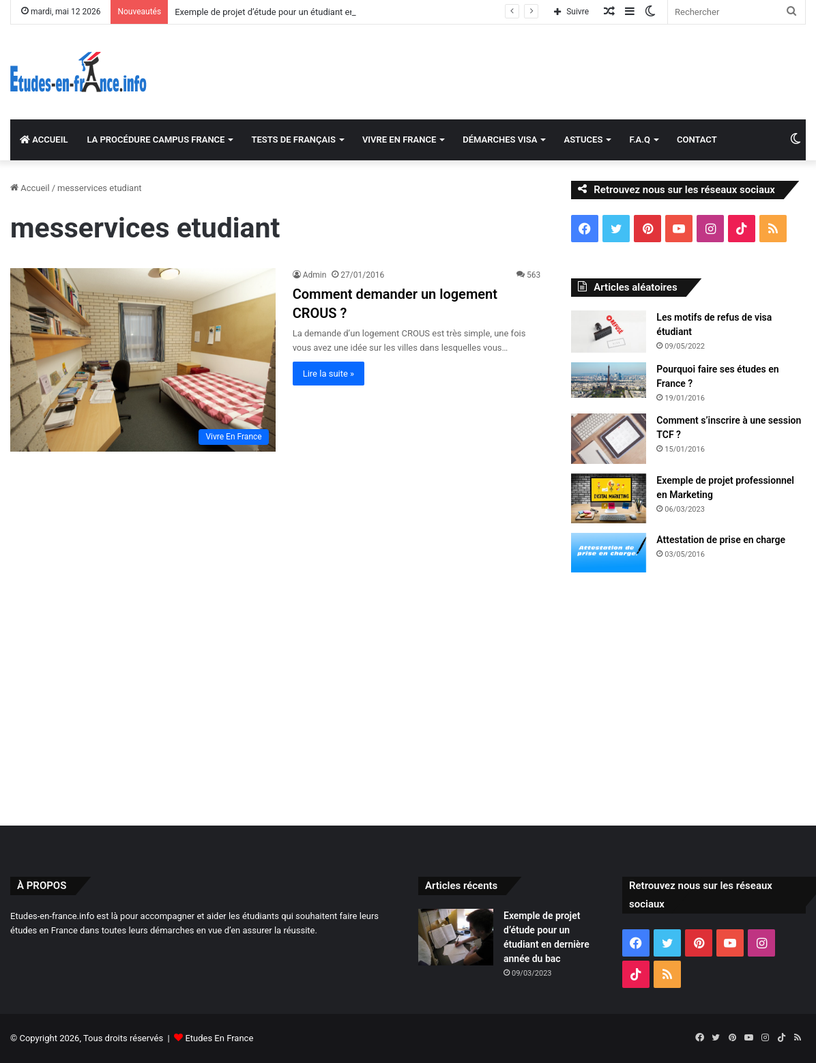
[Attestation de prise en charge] (608, 552)
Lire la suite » (329, 373)
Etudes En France (219, 1038)
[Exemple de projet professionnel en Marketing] (608, 499)
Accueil (30, 188)
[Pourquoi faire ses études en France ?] (608, 380)
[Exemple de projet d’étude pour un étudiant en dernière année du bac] (455, 937)
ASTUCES (583, 139)
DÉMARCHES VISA (500, 139)
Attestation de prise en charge (720, 539)
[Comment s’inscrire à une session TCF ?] (608, 438)
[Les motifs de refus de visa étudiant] (608, 331)
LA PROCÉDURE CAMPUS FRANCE (155, 139)
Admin (315, 275)
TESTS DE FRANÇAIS (293, 139)
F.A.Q (639, 139)
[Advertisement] (408, 695)
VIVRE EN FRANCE (399, 139)
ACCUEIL (44, 139)
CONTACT (697, 139)
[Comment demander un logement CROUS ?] (143, 359)
